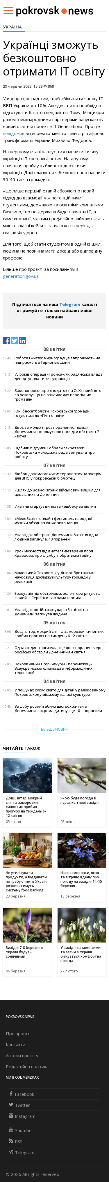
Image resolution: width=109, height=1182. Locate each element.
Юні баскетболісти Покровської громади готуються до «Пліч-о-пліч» (52, 413)
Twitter (19, 1105)
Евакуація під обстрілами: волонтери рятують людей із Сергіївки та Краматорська (57, 595)
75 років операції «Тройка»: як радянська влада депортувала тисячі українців (59, 376)
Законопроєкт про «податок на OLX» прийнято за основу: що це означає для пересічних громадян (58, 394)
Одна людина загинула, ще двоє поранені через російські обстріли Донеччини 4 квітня (60, 650)
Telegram (69, 304)
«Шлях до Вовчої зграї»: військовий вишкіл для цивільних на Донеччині (58, 492)
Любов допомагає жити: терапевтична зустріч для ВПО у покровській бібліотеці (58, 476)
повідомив (13, 133)
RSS (15, 1141)
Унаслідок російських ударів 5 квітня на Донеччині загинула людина (51, 612)
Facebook (21, 1094)
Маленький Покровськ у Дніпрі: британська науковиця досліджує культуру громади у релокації (55, 577)
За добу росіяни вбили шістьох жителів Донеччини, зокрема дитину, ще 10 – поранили (58, 708)
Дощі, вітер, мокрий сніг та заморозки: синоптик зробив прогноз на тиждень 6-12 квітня (59, 633)
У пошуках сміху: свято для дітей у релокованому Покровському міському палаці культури (60, 692)
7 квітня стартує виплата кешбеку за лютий (55, 506)
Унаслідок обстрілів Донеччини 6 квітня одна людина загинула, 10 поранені (56, 537)
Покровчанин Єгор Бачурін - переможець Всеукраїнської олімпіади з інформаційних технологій (53, 668)
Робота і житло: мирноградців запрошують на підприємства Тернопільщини (57, 360)
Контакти (15, 1044)
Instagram (22, 1116)
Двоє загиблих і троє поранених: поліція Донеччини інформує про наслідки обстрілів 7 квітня (57, 431)
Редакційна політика (27, 1066)
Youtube (20, 1130)
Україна (12, 27)
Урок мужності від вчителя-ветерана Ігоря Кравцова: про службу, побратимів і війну (54, 553)
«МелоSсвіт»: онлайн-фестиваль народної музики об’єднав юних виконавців (53, 520)
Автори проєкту (22, 1055)
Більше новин (54, 729)
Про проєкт (18, 1033)
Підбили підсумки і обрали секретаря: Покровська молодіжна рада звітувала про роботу (55, 452)
